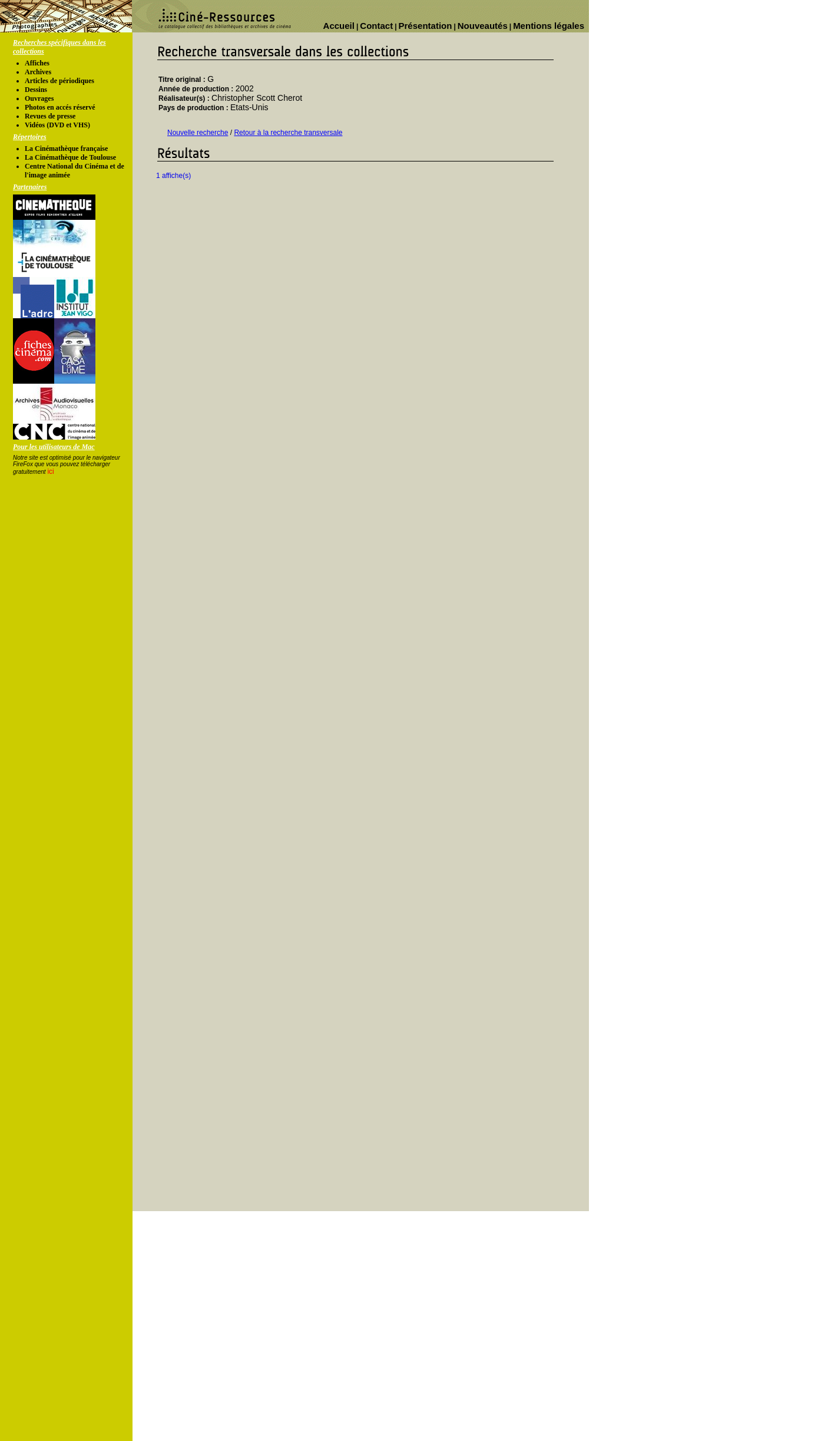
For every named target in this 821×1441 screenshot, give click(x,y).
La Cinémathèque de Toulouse (70, 157)
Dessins (36, 89)
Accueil (339, 26)
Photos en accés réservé (60, 107)
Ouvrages (39, 98)
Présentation (425, 26)
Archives (38, 72)
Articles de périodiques (59, 81)
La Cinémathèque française (66, 148)
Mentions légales (548, 26)
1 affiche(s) (173, 176)
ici (50, 471)
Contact (376, 26)
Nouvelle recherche (197, 132)
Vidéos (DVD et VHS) (57, 125)
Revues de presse (50, 116)
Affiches (37, 63)
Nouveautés (483, 26)
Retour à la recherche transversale (288, 132)
